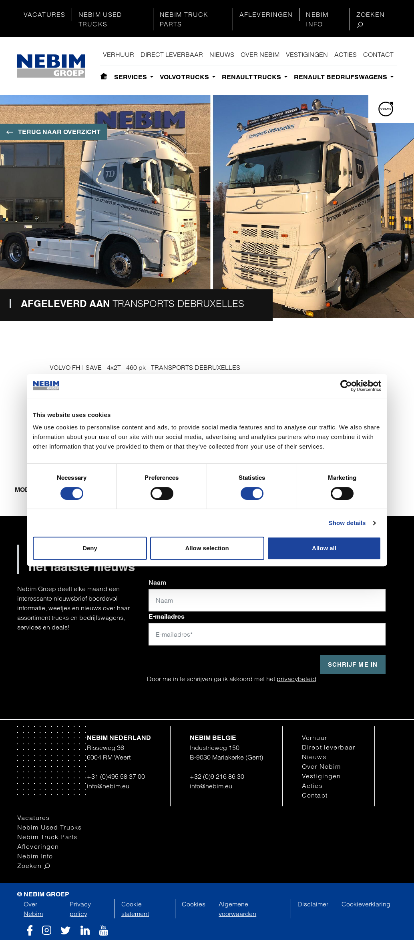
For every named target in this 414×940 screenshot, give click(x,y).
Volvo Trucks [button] (185, 77)
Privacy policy (80, 909)
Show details (347, 522)
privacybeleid (296, 679)
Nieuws (221, 54)
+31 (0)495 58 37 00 (116, 776)
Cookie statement (135, 909)
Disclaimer (312, 904)
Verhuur (118, 54)
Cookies (193, 904)
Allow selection (207, 548)
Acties (345, 54)
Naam (157, 582)
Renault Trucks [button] (252, 77)
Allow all (324, 548)
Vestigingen (307, 54)
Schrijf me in (353, 664)
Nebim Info (317, 19)
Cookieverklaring (366, 904)
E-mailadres (167, 616)
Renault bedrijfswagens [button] (341, 77)
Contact (378, 54)
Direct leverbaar (172, 54)
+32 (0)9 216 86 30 (217, 776)
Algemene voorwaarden (237, 909)
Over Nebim (260, 54)
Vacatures (44, 14)
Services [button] (131, 77)
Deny (89, 548)
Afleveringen (266, 14)
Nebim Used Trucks (100, 19)
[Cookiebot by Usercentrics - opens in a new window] (346, 386)
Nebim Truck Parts (184, 19)
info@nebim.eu (108, 786)
